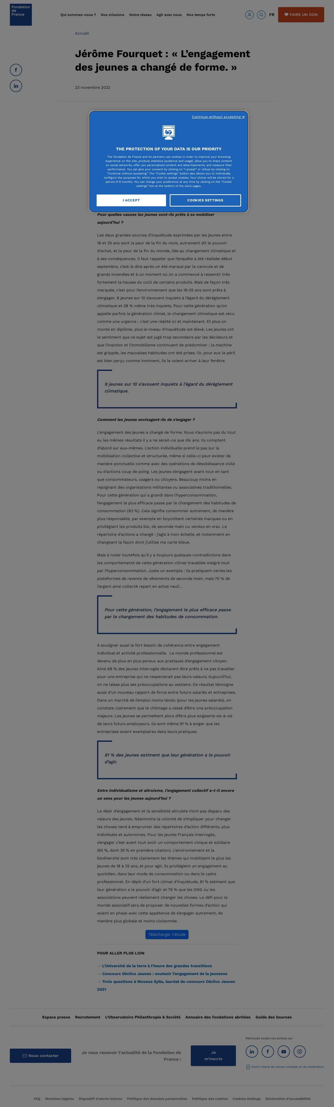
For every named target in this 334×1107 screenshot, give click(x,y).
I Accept (131, 200)
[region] (168, 162)
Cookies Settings (205, 200)
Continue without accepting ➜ (218, 117)
